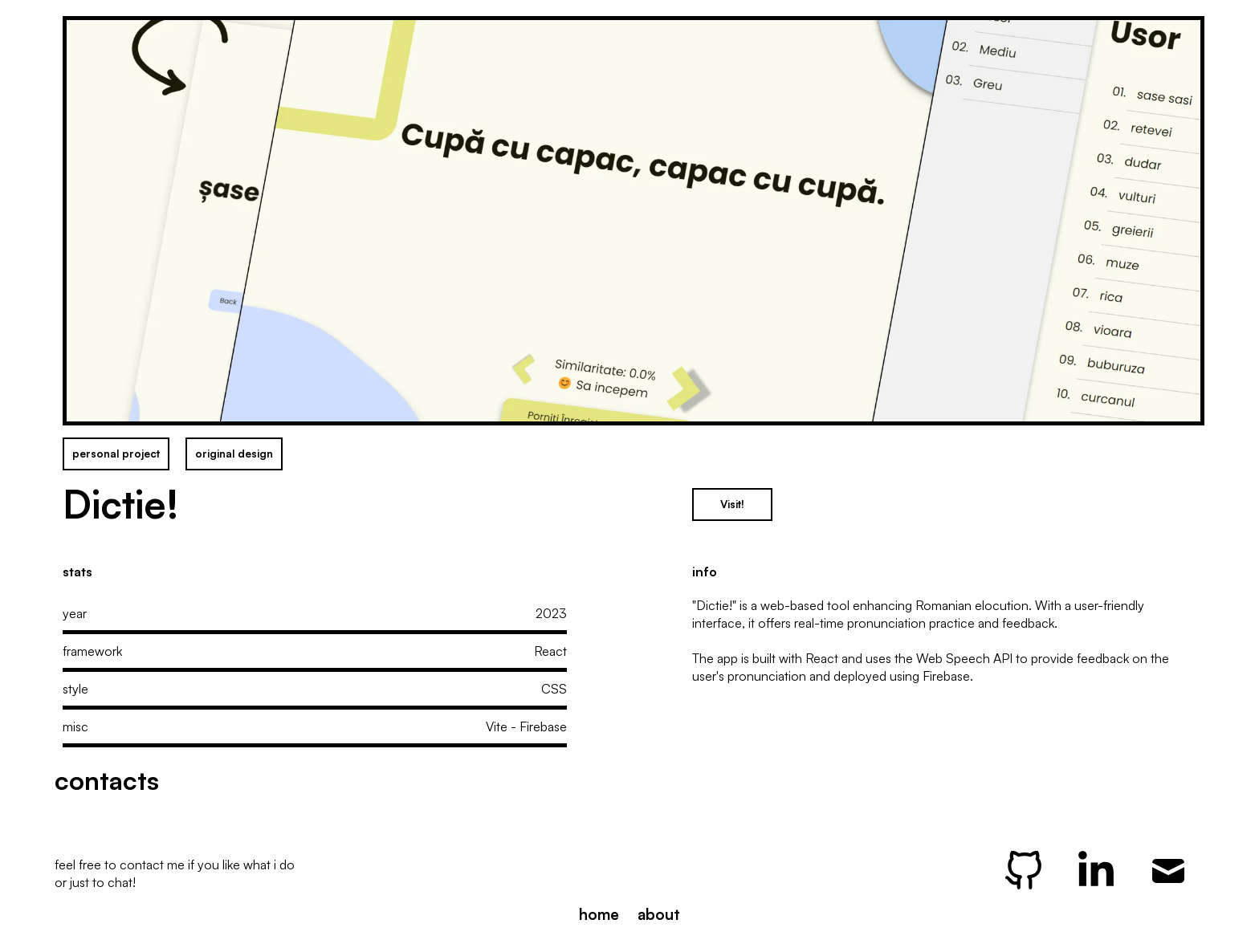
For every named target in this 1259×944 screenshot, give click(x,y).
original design (234, 453)
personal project (116, 453)
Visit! (732, 504)
